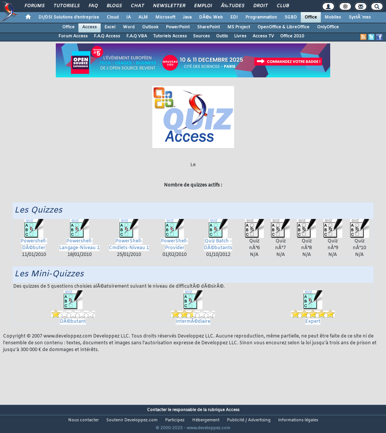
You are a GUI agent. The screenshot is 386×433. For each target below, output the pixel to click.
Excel (109, 27)
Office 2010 (292, 36)
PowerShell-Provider (174, 238)
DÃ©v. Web (211, 17)
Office (311, 17)
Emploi (203, 6)
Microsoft (165, 17)
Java (187, 17)
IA (128, 17)
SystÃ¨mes (360, 17)
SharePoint (208, 27)
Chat (137, 6)
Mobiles (333, 17)
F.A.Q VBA (136, 36)
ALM (143, 17)
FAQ (93, 6)
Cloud (113, 17)
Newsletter (169, 6)
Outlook (150, 27)
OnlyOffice (328, 27)
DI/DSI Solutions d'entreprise (68, 17)
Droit (260, 6)
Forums (34, 6)
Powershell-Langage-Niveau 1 (79, 238)
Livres (240, 36)
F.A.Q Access (107, 36)
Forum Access (73, 36)
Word (129, 27)
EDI (234, 17)
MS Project (238, 27)
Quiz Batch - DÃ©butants (218, 238)
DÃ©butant (73, 311)
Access (89, 27)
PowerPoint (178, 27)
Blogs (114, 6)
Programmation (261, 17)
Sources (201, 36)
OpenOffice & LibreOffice (283, 27)
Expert (313, 311)
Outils (222, 36)
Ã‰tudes (232, 6)
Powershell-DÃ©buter (34, 238)
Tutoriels (66, 6)
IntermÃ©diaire (193, 311)
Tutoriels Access (170, 36)
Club (283, 6)
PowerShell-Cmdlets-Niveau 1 (129, 238)
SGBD (291, 17)
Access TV (263, 36)
